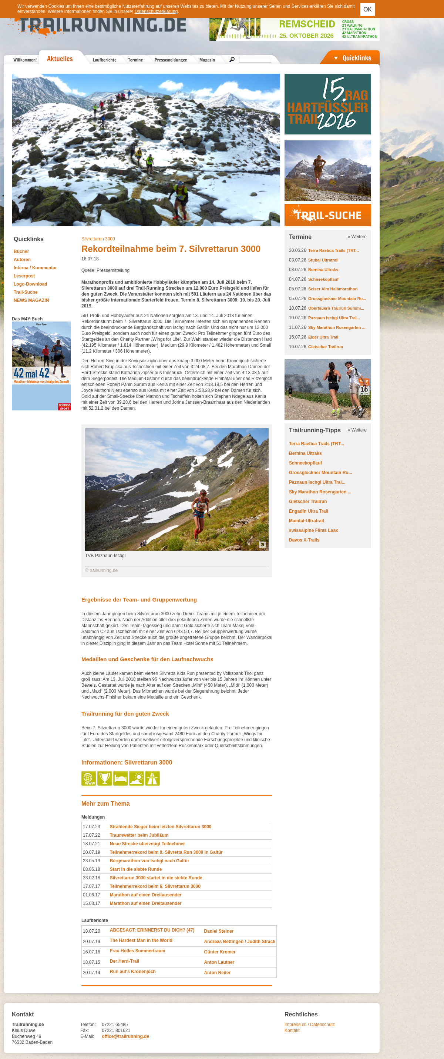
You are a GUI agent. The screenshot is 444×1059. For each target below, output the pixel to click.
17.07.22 (91, 835)
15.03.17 (91, 903)
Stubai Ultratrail (323, 260)
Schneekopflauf (323, 279)
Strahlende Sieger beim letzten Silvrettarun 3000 (161, 826)
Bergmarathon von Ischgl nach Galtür (149, 860)
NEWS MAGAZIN (31, 300)
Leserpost (24, 276)
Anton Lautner (219, 962)
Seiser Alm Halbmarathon (332, 289)
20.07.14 (91, 972)
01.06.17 (91, 895)
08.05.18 (91, 869)
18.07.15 (91, 962)
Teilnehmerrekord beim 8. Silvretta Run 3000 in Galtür (166, 852)
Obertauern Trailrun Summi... (336, 308)
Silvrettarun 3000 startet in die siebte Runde (156, 877)
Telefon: (88, 1024)
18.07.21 (91, 843)
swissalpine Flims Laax (313, 530)
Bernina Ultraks (323, 269)
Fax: (84, 1030)
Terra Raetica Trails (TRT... (333, 250)
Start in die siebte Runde (136, 869)
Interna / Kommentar (35, 267)
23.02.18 (91, 877)
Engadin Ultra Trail (308, 511)
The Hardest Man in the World (141, 940)
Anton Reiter (217, 972)
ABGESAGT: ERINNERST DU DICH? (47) (152, 930)
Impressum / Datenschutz (310, 1024)
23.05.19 (91, 860)
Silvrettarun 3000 (98, 239)
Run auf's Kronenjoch (133, 971)
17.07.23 (91, 826)
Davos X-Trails (304, 540)
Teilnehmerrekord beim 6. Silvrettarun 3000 (155, 886)
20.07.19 (91, 852)
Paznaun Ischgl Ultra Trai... (334, 318)
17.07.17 (91, 886)
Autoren (22, 259)
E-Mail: (87, 1036)
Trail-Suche (26, 292)
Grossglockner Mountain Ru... (337, 298)
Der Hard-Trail (124, 961)
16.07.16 (91, 952)
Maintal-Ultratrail (306, 520)
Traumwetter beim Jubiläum (139, 835)
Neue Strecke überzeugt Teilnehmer (147, 843)
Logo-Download (30, 284)
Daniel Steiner (218, 931)
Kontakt (292, 1030)
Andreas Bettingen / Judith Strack (239, 941)
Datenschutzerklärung (156, 11)
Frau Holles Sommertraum (137, 950)
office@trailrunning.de (125, 1036)
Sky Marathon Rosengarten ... (337, 327)
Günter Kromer (219, 952)
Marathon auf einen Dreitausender (146, 895)
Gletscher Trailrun (325, 346)
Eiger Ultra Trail (323, 337)
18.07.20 (91, 931)
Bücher (21, 251)
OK (367, 9)
